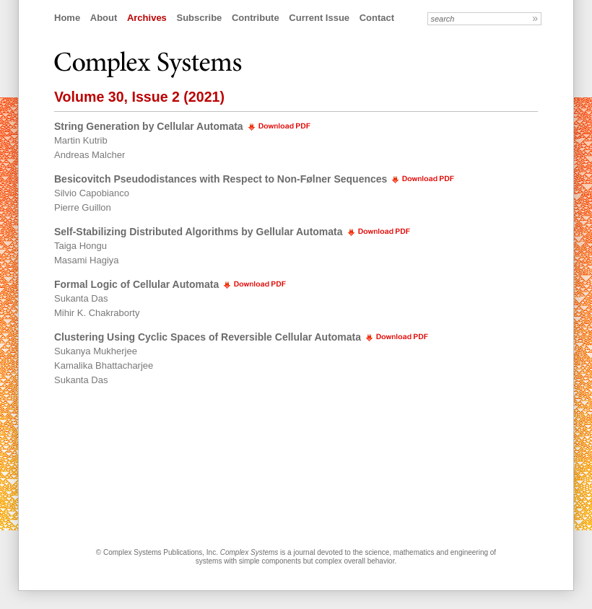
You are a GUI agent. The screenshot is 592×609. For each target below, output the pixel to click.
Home (67, 17)
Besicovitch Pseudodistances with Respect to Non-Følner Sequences (220, 179)
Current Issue (319, 17)
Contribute (255, 17)
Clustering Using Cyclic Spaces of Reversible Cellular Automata (207, 337)
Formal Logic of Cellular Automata (136, 284)
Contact (377, 17)
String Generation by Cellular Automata (148, 126)
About (104, 17)
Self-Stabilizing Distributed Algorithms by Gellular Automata (198, 231)
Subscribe (199, 17)
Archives (147, 17)
